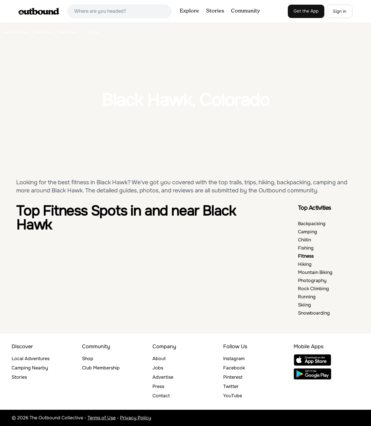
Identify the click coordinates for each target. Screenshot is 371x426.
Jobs (157, 368)
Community (245, 11)
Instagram (234, 358)
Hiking (305, 264)
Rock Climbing (313, 289)
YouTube (232, 396)
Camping (307, 232)
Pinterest (233, 377)
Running (307, 297)
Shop (87, 358)
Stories (215, 11)
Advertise (162, 377)
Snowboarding (314, 313)
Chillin (304, 240)
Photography (312, 280)
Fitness (306, 256)
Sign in (339, 11)
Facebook (234, 368)
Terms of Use (102, 418)
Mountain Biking (315, 272)
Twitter (231, 386)
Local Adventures (31, 358)
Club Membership (101, 368)
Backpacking (311, 224)
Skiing (304, 305)
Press (158, 386)
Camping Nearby (30, 368)
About (159, 358)
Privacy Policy (135, 418)
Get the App (306, 11)
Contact (161, 396)
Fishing (306, 248)
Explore (189, 11)
